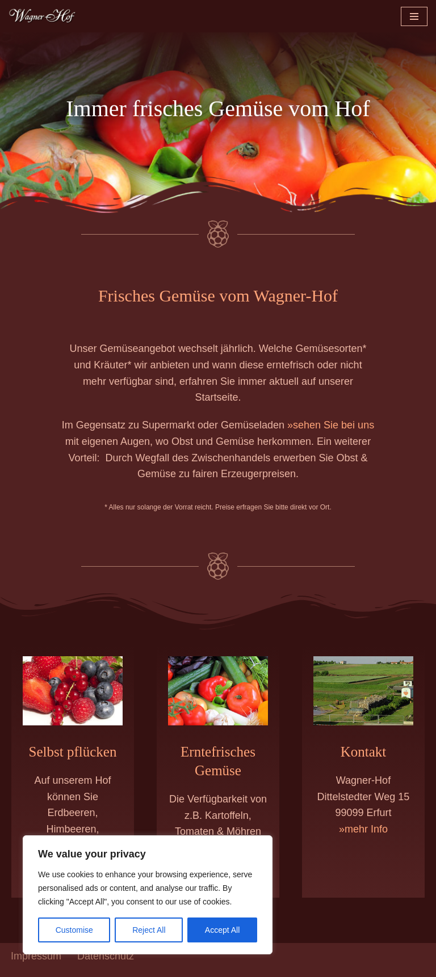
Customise (74, 929)
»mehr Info (363, 837)
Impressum (36, 964)
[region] (147, 894)
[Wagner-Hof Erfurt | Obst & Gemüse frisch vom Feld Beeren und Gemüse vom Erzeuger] (43, 16)
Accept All (222, 929)
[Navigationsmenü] (414, 16)
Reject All (148, 929)
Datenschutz (105, 964)
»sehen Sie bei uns (330, 429)
